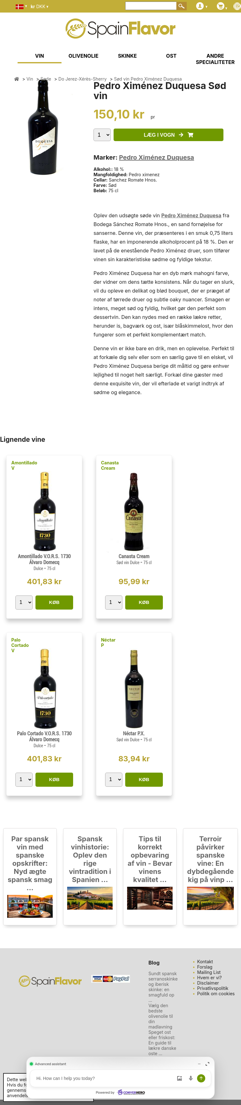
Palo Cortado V (20, 645)
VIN (39, 56)
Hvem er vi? (209, 977)
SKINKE (127, 56)
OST (171, 56)
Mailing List (209, 972)
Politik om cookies (216, 993)
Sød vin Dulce (128, 562)
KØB (54, 602)
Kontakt (205, 961)
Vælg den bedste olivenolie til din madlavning (160, 1016)
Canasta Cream (110, 465)
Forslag (204, 967)
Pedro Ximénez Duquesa (156, 157)
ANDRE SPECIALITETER (215, 59)
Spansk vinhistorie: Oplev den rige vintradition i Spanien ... (90, 859)
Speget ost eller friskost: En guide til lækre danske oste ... (162, 1042)
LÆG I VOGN (168, 135)
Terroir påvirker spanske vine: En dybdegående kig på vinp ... (210, 859)
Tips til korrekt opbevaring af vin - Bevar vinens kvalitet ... (150, 859)
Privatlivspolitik (212, 988)
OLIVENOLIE (83, 56)
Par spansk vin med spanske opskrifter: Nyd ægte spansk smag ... (30, 863)
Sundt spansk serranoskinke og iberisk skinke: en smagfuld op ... (163, 987)
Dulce (39, 568)
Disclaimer (208, 983)
